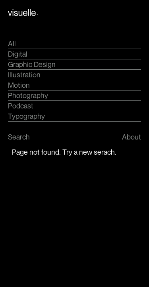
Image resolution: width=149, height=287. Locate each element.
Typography (26, 116)
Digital (17, 53)
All (12, 43)
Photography (28, 95)
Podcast (20, 105)
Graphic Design (32, 64)
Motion (19, 85)
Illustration (24, 74)
